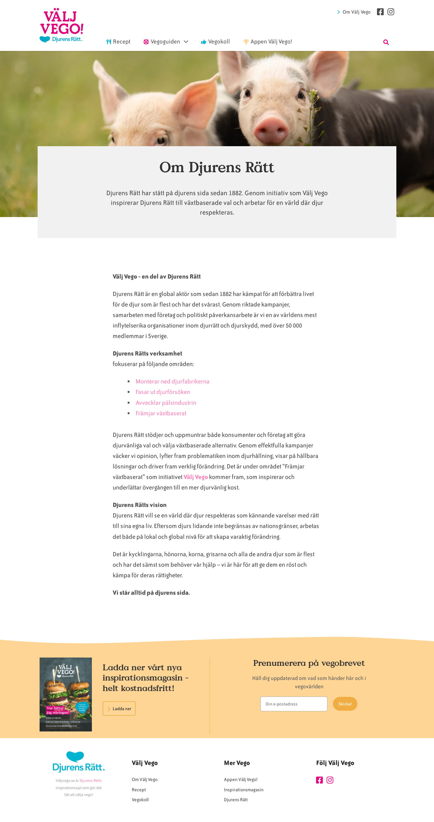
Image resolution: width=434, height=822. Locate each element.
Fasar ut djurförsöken (163, 392)
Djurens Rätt (236, 800)
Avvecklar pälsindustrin (166, 402)
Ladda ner (122, 709)
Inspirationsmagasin (244, 790)
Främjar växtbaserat (161, 413)
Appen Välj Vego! (240, 779)
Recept (139, 790)
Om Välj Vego (357, 12)
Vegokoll (140, 800)
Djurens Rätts (91, 780)
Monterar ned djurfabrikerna (173, 381)
